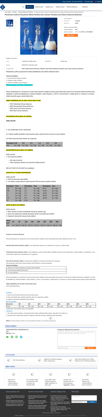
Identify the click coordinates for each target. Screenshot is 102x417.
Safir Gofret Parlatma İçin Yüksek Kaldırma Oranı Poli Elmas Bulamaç (13, 383)
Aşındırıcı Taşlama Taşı (58, 391)
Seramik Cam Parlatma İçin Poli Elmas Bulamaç (69, 381)
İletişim (72, 35)
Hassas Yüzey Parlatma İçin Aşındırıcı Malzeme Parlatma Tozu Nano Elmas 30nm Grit (15, 397)
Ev (23, 7)
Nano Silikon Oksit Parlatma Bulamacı (50, 380)
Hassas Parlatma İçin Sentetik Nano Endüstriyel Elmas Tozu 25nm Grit (15, 404)
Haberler (85, 7)
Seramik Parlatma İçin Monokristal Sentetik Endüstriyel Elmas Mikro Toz (15, 401)
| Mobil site (57, 413)
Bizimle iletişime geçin (74, 7)
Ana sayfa (8, 12)
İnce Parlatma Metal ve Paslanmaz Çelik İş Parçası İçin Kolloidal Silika (32, 382)
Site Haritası (50, 413)
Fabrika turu (49, 7)
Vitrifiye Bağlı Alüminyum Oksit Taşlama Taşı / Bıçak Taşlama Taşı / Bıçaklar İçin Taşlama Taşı (60, 403)
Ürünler (14, 12)
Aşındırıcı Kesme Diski (35, 391)
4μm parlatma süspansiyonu (49, 320)
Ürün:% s (30, 7)
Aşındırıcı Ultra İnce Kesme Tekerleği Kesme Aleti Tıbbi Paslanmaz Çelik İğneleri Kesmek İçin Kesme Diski (37, 407)
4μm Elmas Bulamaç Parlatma (33, 320)
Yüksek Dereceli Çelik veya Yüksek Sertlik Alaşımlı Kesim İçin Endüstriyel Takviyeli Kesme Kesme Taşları (37, 402)
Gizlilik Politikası (18, 415)
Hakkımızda (39, 7)
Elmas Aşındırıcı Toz (12, 391)
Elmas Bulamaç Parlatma (26, 12)
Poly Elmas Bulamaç (19, 360)
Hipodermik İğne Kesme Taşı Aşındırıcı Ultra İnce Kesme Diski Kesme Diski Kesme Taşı (37, 397)
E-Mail (44, 413)
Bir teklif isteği (89, 1)
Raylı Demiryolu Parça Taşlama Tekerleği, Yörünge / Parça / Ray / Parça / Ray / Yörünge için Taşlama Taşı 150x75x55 (60, 409)
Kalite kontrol (60, 7)
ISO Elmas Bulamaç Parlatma (17, 320)
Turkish (99, 1)
